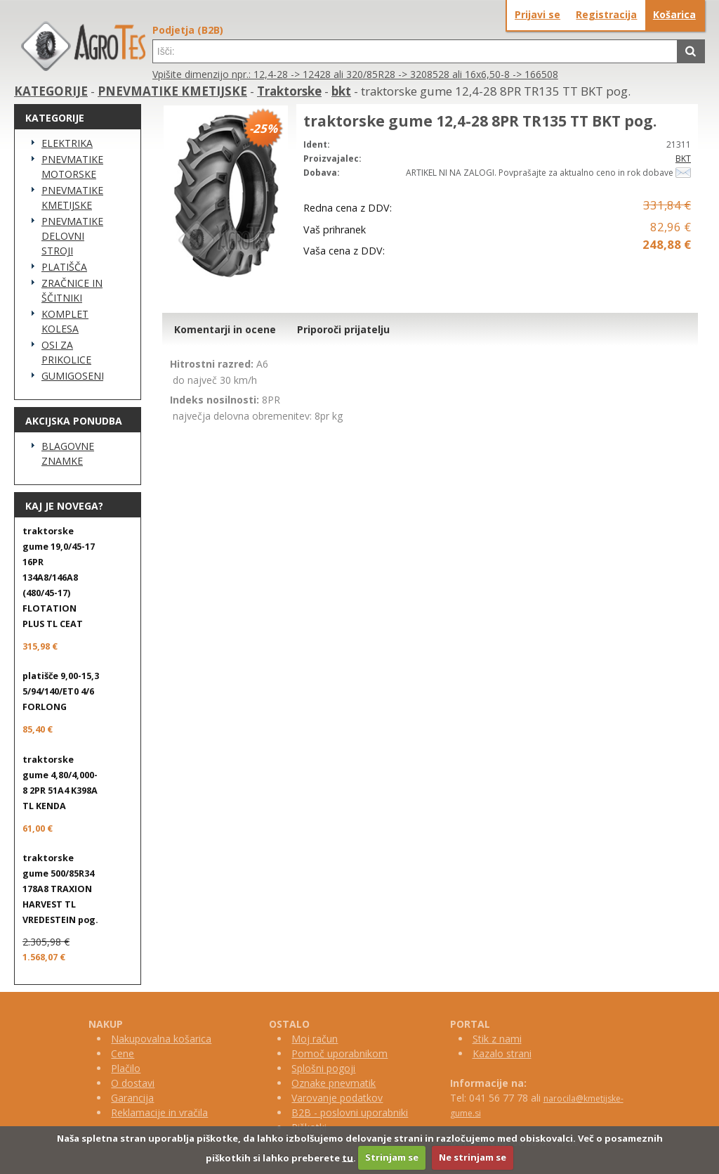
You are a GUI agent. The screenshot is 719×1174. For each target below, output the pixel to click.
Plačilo (125, 1068)
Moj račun (314, 1038)
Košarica (674, 14)
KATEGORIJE (51, 91)
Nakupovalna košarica (161, 1038)
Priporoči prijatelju (343, 329)
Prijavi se (537, 14)
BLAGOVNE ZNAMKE (67, 453)
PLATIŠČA (64, 266)
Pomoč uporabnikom (339, 1053)
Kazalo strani (502, 1053)
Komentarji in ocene (225, 329)
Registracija (606, 14)
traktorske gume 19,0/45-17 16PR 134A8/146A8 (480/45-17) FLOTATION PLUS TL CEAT (58, 577)
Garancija (132, 1097)
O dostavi (132, 1083)
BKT (683, 159)
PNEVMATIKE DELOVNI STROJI (72, 235)
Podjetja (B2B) (187, 30)
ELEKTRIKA (67, 143)
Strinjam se (391, 1157)
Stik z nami (497, 1038)
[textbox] (415, 51)
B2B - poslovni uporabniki (349, 1112)
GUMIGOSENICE (72, 375)
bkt (341, 91)
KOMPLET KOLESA (64, 321)
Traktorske (289, 91)
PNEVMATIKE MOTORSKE (72, 167)
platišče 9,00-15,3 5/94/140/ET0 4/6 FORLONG (60, 691)
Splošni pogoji (323, 1068)
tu (347, 1157)
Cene (122, 1053)
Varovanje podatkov (337, 1097)
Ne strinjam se (472, 1157)
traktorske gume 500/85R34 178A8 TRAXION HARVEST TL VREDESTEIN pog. (60, 889)
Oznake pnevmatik (333, 1083)
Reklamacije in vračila (159, 1112)
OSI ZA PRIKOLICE (66, 352)
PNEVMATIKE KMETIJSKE (172, 91)
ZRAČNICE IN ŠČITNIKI (72, 290)
